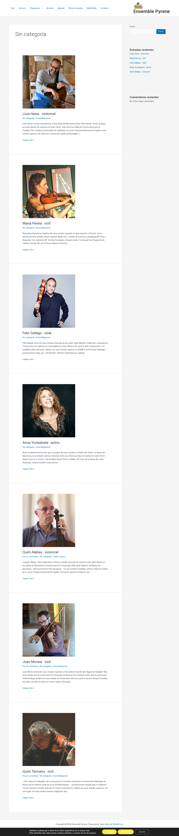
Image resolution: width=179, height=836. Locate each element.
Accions (50, 8)
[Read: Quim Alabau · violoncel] (49, 520)
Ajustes (142, 832)
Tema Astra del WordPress (111, 824)
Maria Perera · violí (37, 223)
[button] (41, 8)
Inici (13, 8)
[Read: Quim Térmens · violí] (49, 739)
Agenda (61, 8)
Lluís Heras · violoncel (39, 114)
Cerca (132, 26)
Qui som (22, 8)
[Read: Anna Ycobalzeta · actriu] (49, 410)
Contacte (104, 8)
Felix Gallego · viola (37, 333)
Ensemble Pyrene (151, 11)
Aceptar (109, 832)
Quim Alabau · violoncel (40, 552)
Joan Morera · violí (37, 662)
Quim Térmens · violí (38, 771)
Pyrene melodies (75, 8)
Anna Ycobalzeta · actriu (41, 443)
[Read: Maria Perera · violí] (49, 191)
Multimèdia (91, 8)
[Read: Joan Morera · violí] (49, 630)
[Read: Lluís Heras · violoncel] (49, 82)
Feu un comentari (30, 556)
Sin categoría (28, 118)
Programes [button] (36, 8)
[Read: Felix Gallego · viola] (49, 301)
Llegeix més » (28, 139)
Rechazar (126, 832)
